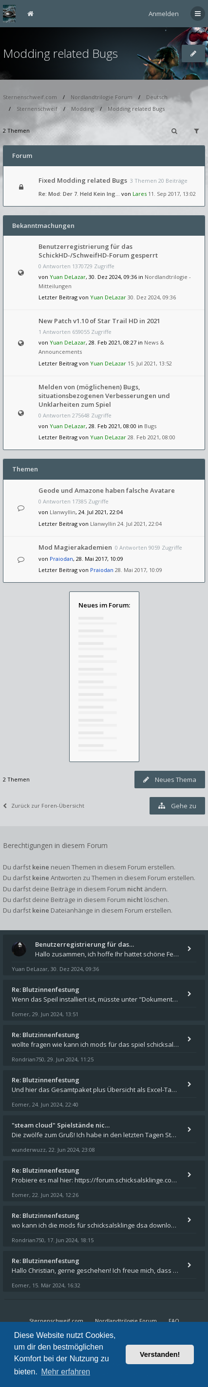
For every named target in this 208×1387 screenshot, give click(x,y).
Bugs (150, 426)
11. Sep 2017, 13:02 (172, 193)
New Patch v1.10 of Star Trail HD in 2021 (99, 320)
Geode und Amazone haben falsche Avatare (106, 490)
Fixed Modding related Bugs (82, 180)
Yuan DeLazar (68, 276)
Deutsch (157, 97)
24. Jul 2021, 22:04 (139, 523)
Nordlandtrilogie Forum (101, 97)
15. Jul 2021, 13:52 (150, 363)
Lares (139, 193)
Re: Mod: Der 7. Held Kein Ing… (79, 193)
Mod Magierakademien (75, 547)
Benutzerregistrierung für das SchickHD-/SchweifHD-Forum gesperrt (98, 251)
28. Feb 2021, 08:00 (151, 437)
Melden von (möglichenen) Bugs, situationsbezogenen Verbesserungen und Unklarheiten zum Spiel (104, 395)
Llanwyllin (63, 512)
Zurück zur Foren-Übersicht (43, 805)
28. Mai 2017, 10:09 (138, 569)
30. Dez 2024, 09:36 (152, 297)
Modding (82, 108)
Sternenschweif (37, 108)
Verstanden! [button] (160, 1354)
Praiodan (61, 558)
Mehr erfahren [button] (65, 1372)
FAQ (174, 1320)
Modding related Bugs (60, 53)
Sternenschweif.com (30, 97)
